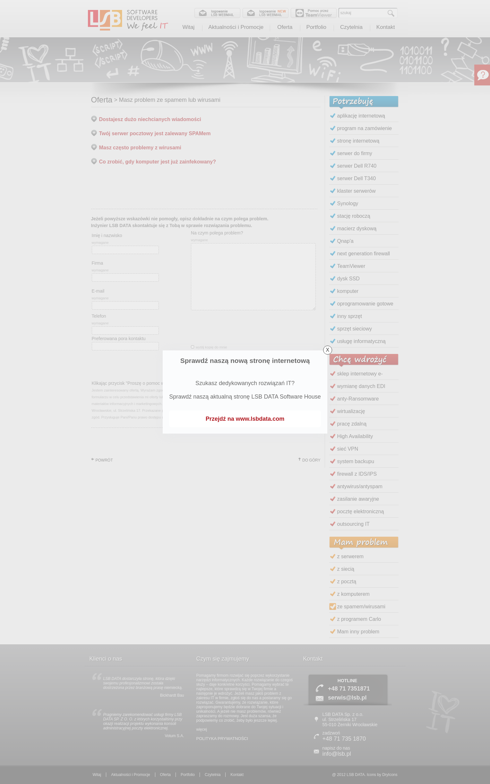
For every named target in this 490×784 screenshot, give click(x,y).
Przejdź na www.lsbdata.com (245, 419)
